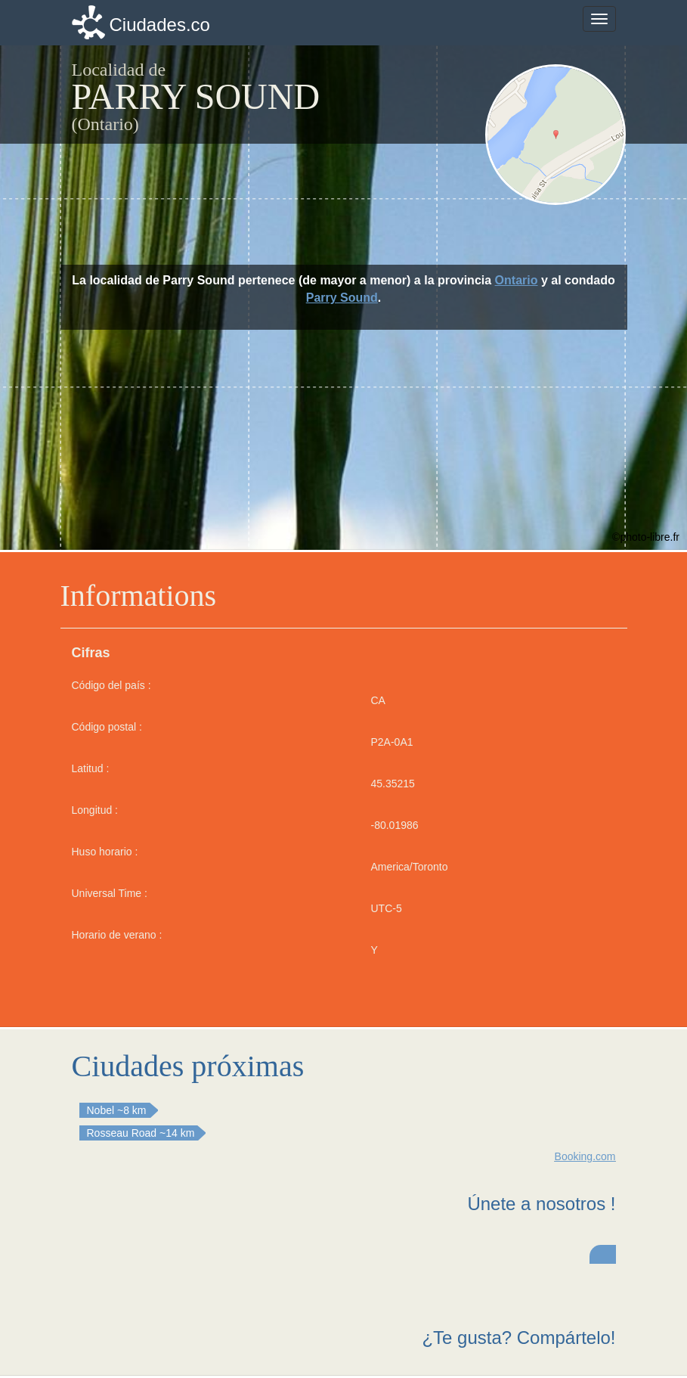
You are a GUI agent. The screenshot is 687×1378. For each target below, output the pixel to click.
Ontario (516, 280)
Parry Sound (342, 297)
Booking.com (585, 1156)
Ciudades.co (160, 24)
